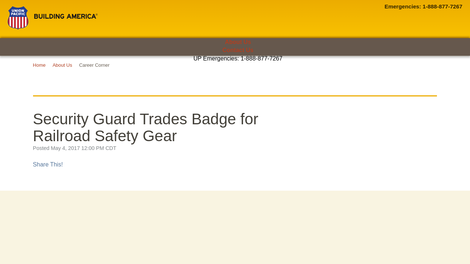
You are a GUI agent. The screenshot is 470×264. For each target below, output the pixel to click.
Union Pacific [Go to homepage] (53, 18)
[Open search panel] (444, 71)
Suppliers (230, 71)
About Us (238, 42)
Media (335, 71)
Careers (397, 71)
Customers (45, 71)
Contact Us (238, 50)
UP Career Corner (235, 86)
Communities (169, 71)
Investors (283, 71)
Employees (107, 71)
